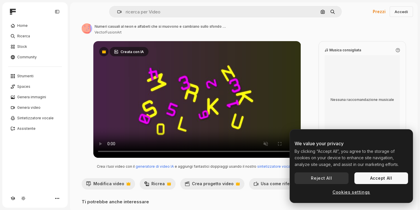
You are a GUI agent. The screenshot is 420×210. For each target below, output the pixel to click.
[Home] (35, 25)
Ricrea (157, 185)
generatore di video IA (155, 166)
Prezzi (379, 11)
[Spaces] (35, 86)
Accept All (381, 178)
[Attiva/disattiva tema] (23, 198)
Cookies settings (351, 192)
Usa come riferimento (282, 185)
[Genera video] (35, 107)
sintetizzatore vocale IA (277, 166)
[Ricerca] (35, 36)
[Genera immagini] (35, 97)
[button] (117, 12)
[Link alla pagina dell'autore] (87, 28)
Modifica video (108, 185)
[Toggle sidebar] (57, 11)
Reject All (321, 178)
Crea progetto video (212, 185)
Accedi (401, 11)
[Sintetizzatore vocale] (35, 118)
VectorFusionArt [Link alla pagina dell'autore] (108, 32)
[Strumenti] (35, 76)
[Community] (35, 57)
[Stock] (35, 46)
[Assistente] (35, 128)
